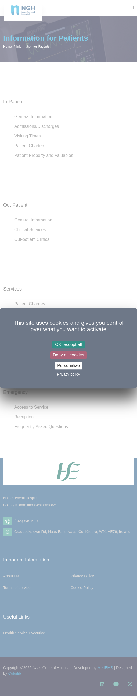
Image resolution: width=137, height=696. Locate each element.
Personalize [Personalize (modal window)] (68, 365)
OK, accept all (68, 344)
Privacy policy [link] (68, 374)
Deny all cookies (68, 355)
